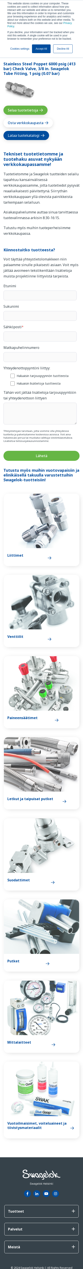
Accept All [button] (41, 48)
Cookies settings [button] (19, 48)
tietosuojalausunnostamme (32, 441)
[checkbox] (40, 379)
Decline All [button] (63, 48)
